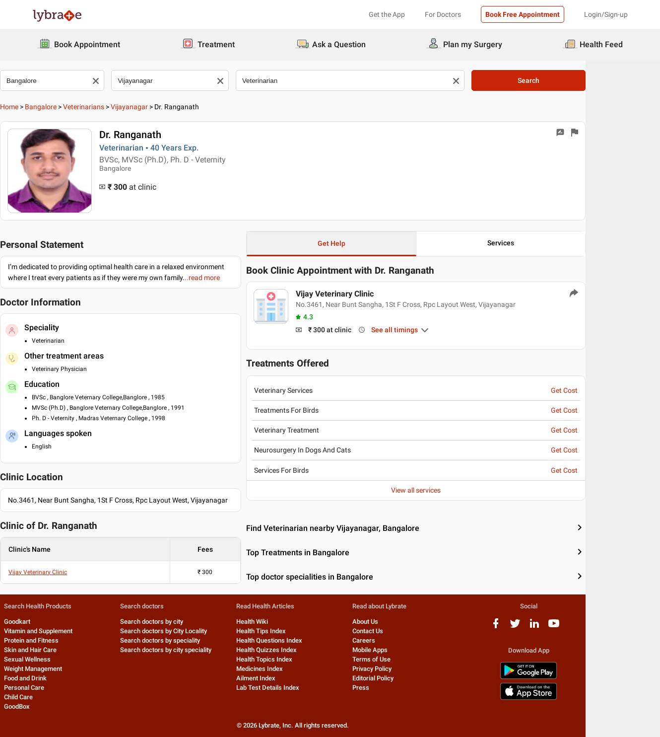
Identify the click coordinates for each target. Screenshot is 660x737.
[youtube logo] (598, 627)
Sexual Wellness (55, 659)
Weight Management (61, 668)
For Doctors (443, 14)
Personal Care (52, 687)
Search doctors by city (183, 621)
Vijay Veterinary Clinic (70, 572)
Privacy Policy (410, 668)
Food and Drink (53, 678)
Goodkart (45, 621)
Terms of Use (410, 659)
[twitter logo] (560, 627)
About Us (403, 621)
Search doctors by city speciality (197, 650)
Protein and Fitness (59, 640)
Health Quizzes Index (301, 650)
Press (399, 687)
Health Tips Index (296, 631)
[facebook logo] (540, 627)
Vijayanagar (161, 107)
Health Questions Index (304, 640)
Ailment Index (291, 678)
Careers (402, 640)
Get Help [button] (369, 243)
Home (41, 107)
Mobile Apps (408, 650)
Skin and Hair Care (58, 650)
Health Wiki (287, 621)
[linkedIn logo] (579, 627)
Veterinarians (115, 107)
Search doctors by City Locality (195, 631)
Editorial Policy (411, 678)
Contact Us (406, 631)
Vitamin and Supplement (66, 631)
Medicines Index (294, 668)
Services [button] (541, 243)
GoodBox (45, 706)
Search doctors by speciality (192, 640)
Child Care (46, 697)
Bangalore (73, 107)
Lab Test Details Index (302, 687)
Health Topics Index (299, 659)
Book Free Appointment (522, 14)
